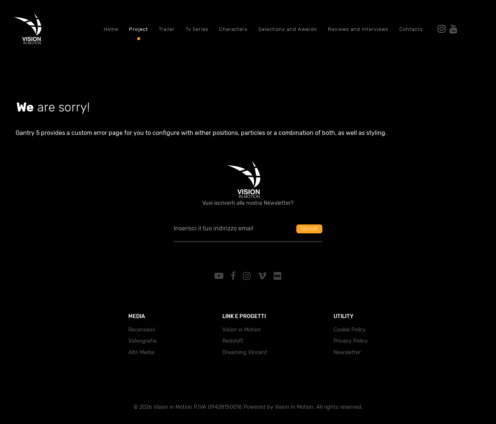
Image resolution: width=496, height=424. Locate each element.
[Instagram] (248, 276)
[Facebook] (234, 276)
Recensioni (141, 330)
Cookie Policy (350, 330)
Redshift (233, 341)
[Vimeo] (263, 276)
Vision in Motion (241, 330)
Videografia (142, 341)
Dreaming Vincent (244, 352)
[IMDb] (277, 276)
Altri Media (141, 352)
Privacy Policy (351, 341)
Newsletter (347, 352)
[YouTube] (220, 276)
